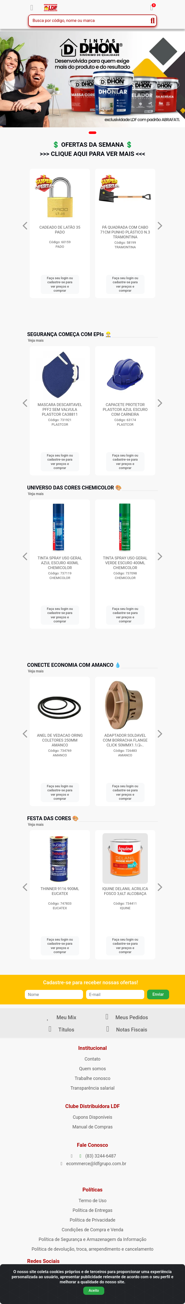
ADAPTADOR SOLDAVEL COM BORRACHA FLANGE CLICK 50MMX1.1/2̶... (125, 740)
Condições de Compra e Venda (92, 1229)
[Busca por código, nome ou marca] (89, 20)
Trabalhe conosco (92, 1078)
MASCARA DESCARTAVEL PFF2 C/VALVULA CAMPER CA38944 (60, 409)
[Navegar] (25, 225)
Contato (92, 1059)
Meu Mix (60, 1017)
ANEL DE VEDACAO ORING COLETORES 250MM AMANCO (60, 740)
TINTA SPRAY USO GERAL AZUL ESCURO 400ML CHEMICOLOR (60, 563)
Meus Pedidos (125, 1017)
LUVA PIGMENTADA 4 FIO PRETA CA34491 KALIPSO (59, 230)
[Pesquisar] (152, 20)
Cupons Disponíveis (92, 1117)
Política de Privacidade (92, 1220)
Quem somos (92, 1068)
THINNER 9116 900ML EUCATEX (59, 891)
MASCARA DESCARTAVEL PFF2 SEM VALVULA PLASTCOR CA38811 (125, 409)
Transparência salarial (92, 1088)
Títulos (59, 1030)
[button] (92, 132)
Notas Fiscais (125, 1030)
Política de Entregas (92, 1210)
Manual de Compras (92, 1126)
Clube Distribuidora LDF (92, 1106)
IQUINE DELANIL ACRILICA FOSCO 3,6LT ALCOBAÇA (125, 891)
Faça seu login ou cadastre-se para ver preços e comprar (60, 284)
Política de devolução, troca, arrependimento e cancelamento (92, 1249)
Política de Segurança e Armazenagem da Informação (92, 1239)
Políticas (92, 1190)
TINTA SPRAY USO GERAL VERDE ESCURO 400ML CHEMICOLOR (125, 563)
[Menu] (31, 7)
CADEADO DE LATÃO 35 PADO (125, 230)
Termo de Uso (93, 1200)
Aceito (94, 1290)
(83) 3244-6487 (92, 1156)
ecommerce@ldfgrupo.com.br (92, 1163)
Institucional (92, 1048)
